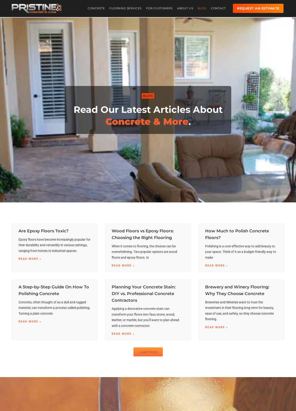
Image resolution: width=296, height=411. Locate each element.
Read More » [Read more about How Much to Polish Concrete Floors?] (216, 265)
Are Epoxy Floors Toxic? (43, 231)
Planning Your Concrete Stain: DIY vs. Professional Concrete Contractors (144, 293)
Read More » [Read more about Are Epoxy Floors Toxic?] (29, 258)
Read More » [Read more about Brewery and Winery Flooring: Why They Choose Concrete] (216, 327)
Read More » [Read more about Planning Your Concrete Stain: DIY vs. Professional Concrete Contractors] (123, 333)
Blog (202, 7)
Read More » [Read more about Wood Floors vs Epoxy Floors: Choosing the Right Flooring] (123, 265)
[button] (148, 96)
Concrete (96, 7)
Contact (218, 7)
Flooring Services (125, 7)
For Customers (159, 7)
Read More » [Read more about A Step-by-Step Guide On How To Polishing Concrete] (29, 321)
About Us (185, 7)
